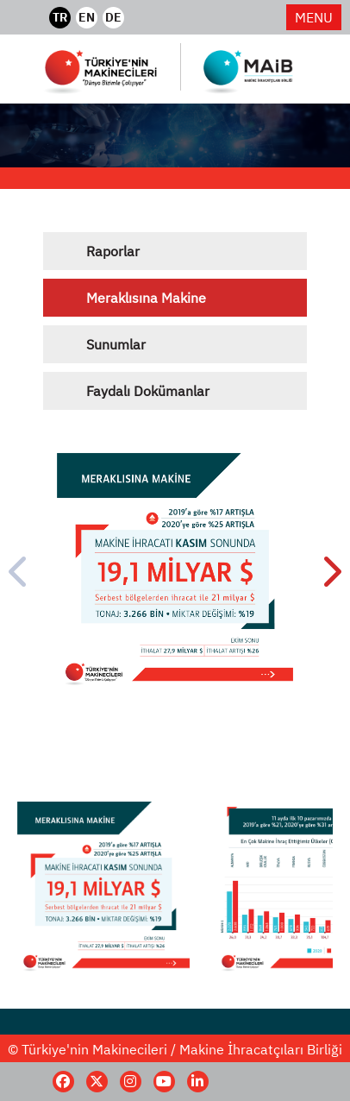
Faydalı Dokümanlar (147, 391)
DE (113, 17)
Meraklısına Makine (146, 297)
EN (86, 17)
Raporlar (113, 251)
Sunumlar (116, 344)
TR (60, 17)
